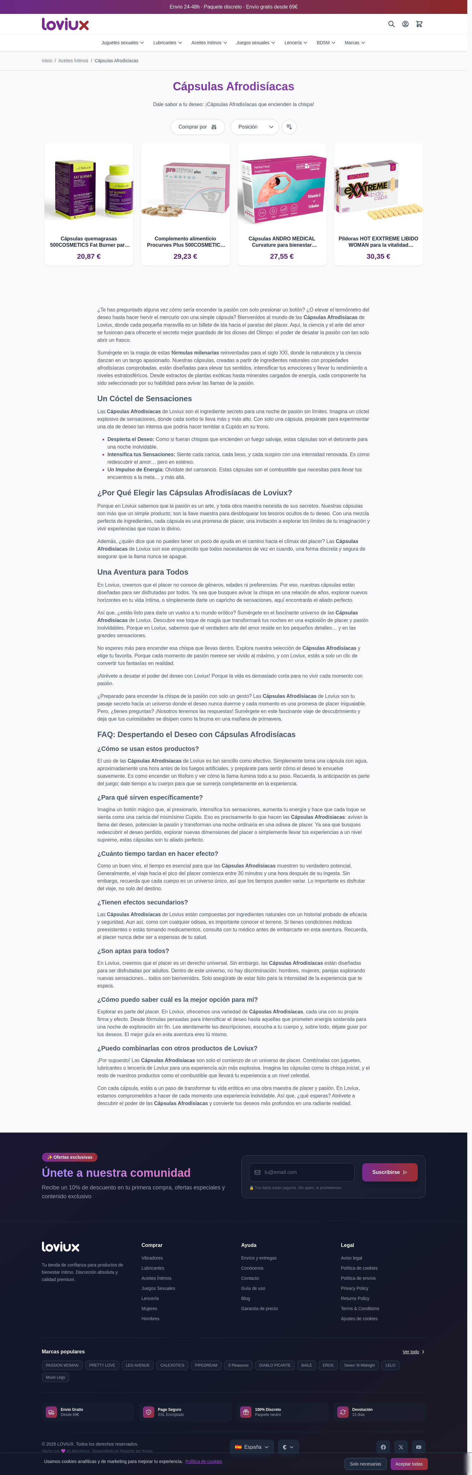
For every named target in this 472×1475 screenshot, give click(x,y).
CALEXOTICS (172, 1365)
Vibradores (152, 1257)
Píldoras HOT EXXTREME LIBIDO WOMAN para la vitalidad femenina (378, 242)
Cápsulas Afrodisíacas (117, 60)
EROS (328, 1365)
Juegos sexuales (256, 42)
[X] (401, 1447)
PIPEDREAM (206, 1365)
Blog (245, 1298)
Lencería (296, 42)
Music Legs (55, 1377)
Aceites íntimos (210, 42)
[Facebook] (383, 1447)
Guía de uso (253, 1288)
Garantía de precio (259, 1308)
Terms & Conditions (360, 1308)
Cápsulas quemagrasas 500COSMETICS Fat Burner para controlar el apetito (88, 242)
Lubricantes (167, 42)
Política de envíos (358, 1278)
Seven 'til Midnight (359, 1365)
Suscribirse (389, 1172)
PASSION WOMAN (62, 1365)
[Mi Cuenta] (405, 24)
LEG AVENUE (138, 1365)
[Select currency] (288, 1447)
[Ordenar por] (254, 127)
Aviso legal (351, 1257)
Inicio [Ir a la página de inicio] (47, 60)
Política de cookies (204, 1461)
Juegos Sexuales (158, 1288)
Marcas (355, 42)
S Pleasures (238, 1365)
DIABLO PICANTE (275, 1365)
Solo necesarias (365, 1463)
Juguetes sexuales (123, 42)
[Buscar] (391, 24)
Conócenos (252, 1268)
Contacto (250, 1278)
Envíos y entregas (259, 1257)
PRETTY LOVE (102, 1365)
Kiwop (147, 1451)
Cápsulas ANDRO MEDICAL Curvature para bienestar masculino (282, 242)
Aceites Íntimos (73, 60)
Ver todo (414, 1351)
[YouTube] (419, 1447)
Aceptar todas (409, 1463)
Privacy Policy (355, 1288)
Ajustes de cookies (359, 1318)
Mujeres (149, 1308)
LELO (390, 1365)
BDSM (326, 42)
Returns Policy (355, 1298)
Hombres (151, 1318)
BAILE (306, 1365)
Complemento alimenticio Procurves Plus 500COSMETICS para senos (185, 242)
